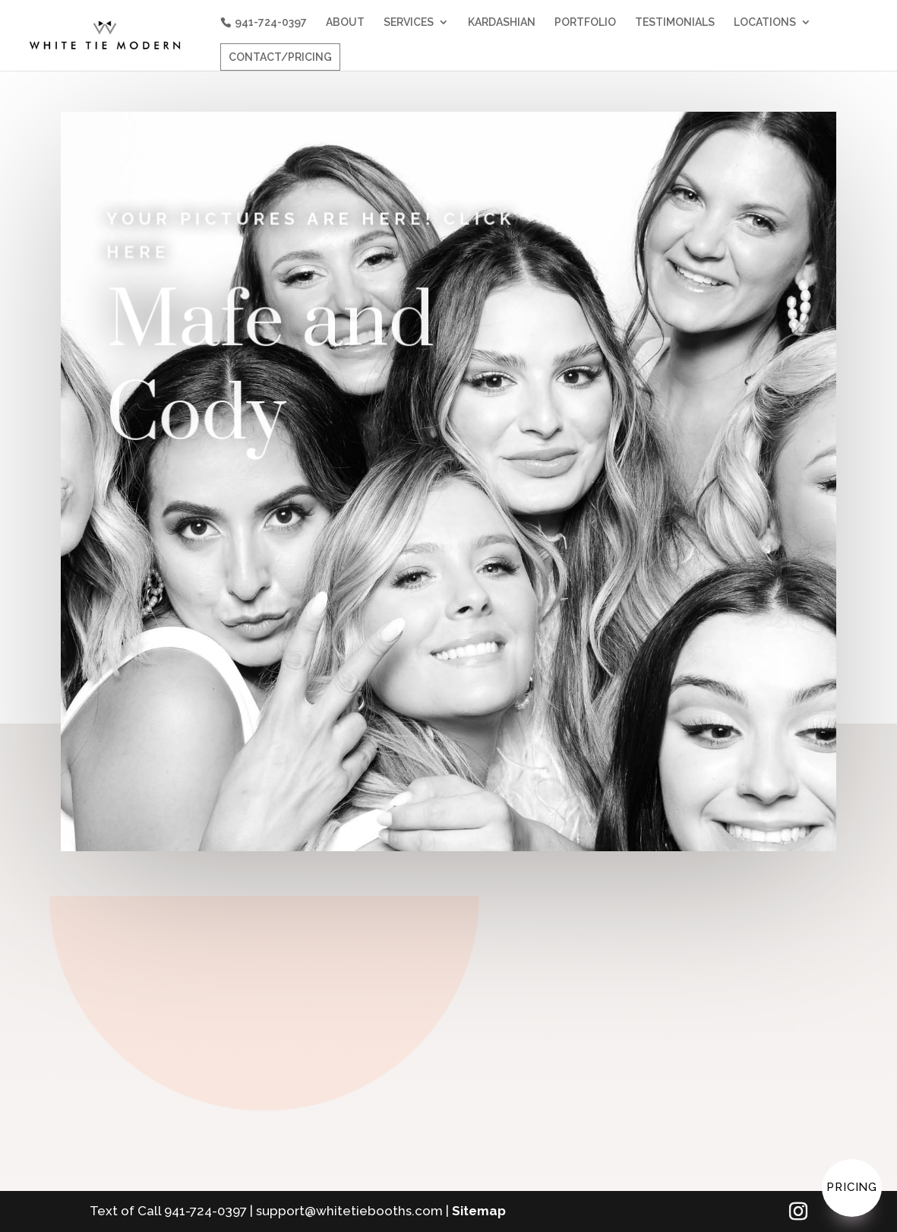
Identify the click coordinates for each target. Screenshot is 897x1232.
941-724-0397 (271, 22)
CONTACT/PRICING (280, 57)
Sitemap (479, 1210)
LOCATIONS (765, 22)
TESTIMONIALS (675, 22)
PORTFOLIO (585, 22)
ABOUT (345, 22)
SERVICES (409, 22)
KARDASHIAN (501, 22)
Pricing (851, 1187)
